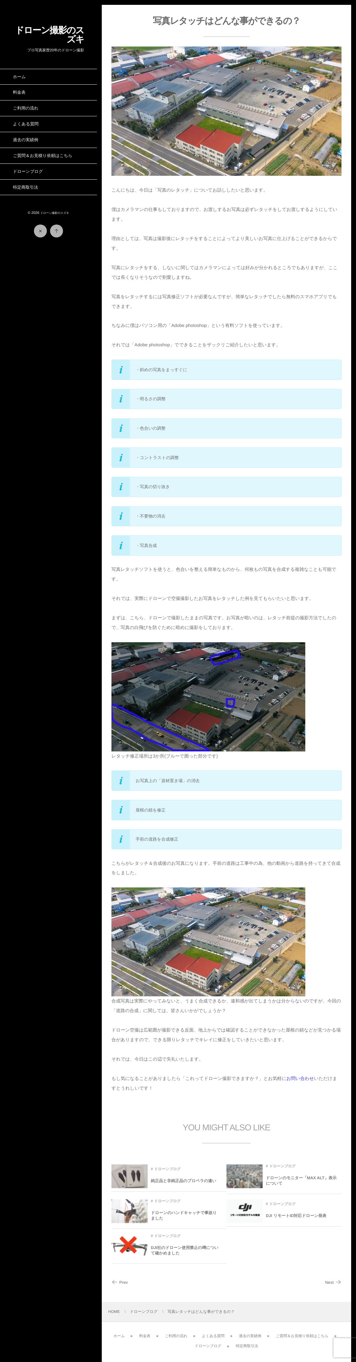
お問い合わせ (300, 1078)
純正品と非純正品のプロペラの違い (183, 1184)
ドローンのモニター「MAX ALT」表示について (301, 1184)
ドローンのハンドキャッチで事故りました (184, 1219)
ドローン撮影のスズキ (49, 34)
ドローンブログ (167, 1173)
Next (333, 1282)
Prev (119, 1282)
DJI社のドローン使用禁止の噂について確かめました (184, 1254)
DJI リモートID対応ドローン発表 (296, 1219)
